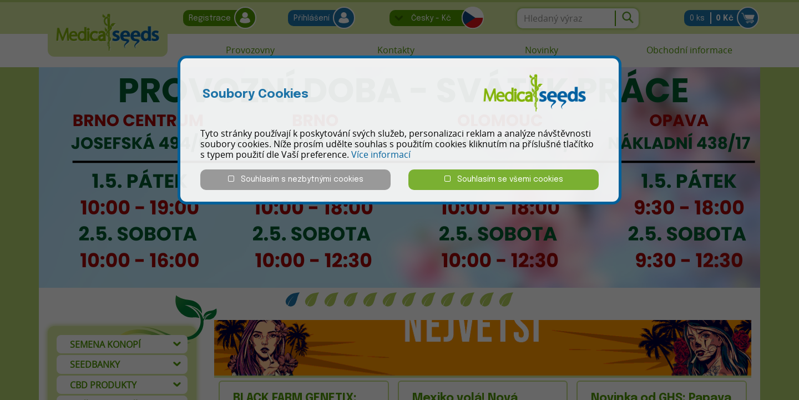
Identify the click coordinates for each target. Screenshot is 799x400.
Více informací (381, 154)
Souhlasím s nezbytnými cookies (295, 179)
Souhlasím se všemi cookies (503, 179)
